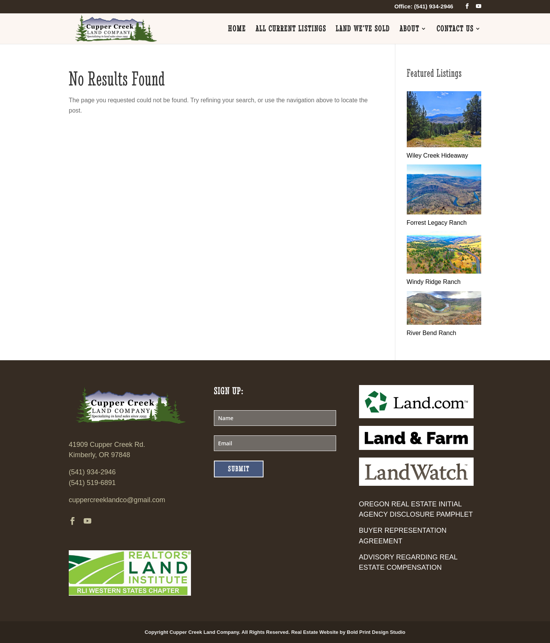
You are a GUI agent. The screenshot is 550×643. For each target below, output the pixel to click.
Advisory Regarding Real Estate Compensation (408, 562)
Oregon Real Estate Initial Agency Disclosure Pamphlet (416, 509)
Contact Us (455, 29)
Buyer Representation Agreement (402, 536)
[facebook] (467, 6)
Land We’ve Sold (363, 29)
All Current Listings (291, 29)
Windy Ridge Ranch (434, 282)
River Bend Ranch (431, 333)
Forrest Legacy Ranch (437, 222)
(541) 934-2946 (92, 472)
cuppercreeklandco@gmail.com (117, 500)
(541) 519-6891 (92, 483)
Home (237, 29)
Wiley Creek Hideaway (437, 155)
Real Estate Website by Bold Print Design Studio (348, 632)
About (409, 29)
